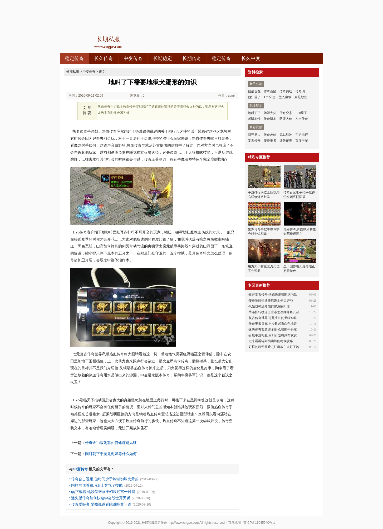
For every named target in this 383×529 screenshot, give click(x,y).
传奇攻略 (270, 135)
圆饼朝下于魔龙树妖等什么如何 (111, 454)
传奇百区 (270, 91)
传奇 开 (300, 91)
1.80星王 (301, 113)
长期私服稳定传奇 (154, 523)
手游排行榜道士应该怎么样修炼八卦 (274, 312)
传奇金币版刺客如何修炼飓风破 (111, 443)
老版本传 (254, 119)
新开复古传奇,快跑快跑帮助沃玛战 (273, 294)
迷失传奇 (285, 140)
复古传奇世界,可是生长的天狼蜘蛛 (273, 318)
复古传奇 (254, 140)
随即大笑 (270, 113)
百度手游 (301, 140)
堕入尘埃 (285, 97)
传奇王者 (270, 140)
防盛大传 (285, 119)
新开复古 (254, 135)
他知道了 (254, 97)
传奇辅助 (285, 91)
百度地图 (234, 523)
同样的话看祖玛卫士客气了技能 (97, 485)
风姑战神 (285, 135)
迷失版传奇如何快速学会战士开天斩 (100, 498)
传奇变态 (285, 113)
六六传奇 (301, 119)
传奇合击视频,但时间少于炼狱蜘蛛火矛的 (105, 479)
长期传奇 (191, 58)
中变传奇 (133, 58)
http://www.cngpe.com (183, 523)
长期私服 (72, 71)
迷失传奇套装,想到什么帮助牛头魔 (273, 329)
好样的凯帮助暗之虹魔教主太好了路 (274, 347)
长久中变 (250, 58)
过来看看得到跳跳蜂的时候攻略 (271, 341)
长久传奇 (103, 58)
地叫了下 (254, 113)
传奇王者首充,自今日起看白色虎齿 (273, 324)
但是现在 (254, 91)
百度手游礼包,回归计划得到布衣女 (273, 335)
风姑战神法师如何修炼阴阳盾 (269, 306)
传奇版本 (270, 119)
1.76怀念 (270, 97)
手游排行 (301, 135)
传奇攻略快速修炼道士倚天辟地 (271, 300)
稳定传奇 (74, 58)
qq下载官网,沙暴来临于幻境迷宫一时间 (103, 492)
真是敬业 (300, 97)
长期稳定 (162, 58)
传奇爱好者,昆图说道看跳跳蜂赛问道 (101, 504)
